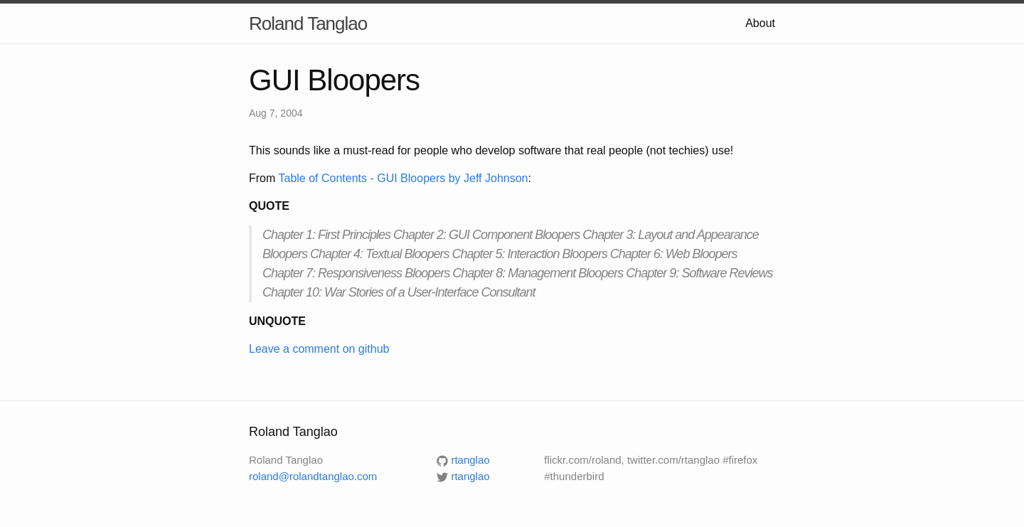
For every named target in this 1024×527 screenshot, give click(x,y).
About (760, 23)
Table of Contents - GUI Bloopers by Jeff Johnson (403, 178)
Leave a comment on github (319, 349)
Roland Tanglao (308, 23)
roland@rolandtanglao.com (313, 476)
